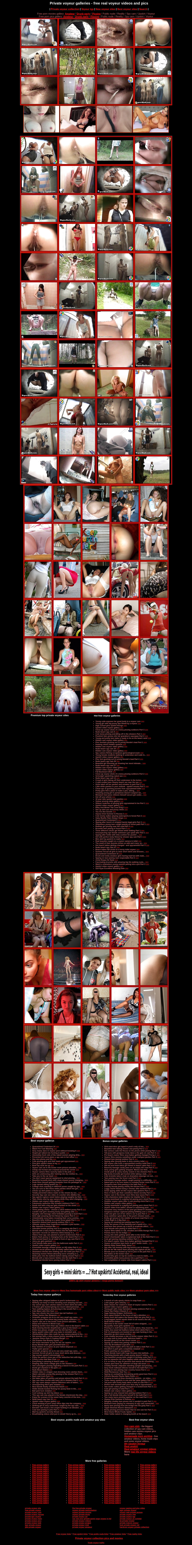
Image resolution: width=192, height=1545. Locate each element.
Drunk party (83, 13)
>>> (142, 721)
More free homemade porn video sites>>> (81, 1290)
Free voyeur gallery (40, 1465)
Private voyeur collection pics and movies (99, 1538)
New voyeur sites (105, 9)
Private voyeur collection (65, 9)
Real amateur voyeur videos (140, 1449)
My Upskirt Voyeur (134, 1443)
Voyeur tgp (87, 9)
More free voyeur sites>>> (47, 1290)
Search (143, 9)
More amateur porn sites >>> (144, 1290)
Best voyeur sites (127, 9)
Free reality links (135, 1534)
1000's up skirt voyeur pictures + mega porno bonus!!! (96, 1279)
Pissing (96, 13)
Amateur (70, 13)
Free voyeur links (63, 1534)
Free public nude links (98, 1534)
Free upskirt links (80, 1534)
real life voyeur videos (143, 1451)
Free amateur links (118, 1534)
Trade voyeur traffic (96, 1543)
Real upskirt (131, 1446)
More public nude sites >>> (115, 1290)
